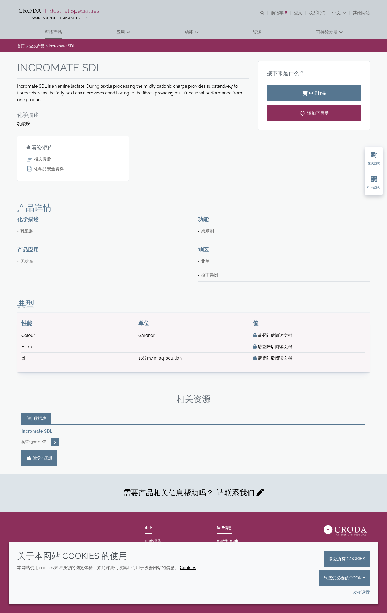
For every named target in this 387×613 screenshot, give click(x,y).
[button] (53, 32)
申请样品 (314, 93)
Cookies (188, 567)
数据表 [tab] (36, 418)
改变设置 (361, 592)
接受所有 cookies (346, 558)
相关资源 (38, 158)
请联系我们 (236, 492)
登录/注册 (39, 457)
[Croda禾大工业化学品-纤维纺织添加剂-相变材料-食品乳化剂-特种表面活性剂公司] (60, 11)
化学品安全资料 (45, 168)
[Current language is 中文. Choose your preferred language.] (339, 12)
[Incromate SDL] (314, 113)
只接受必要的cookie (344, 577)
